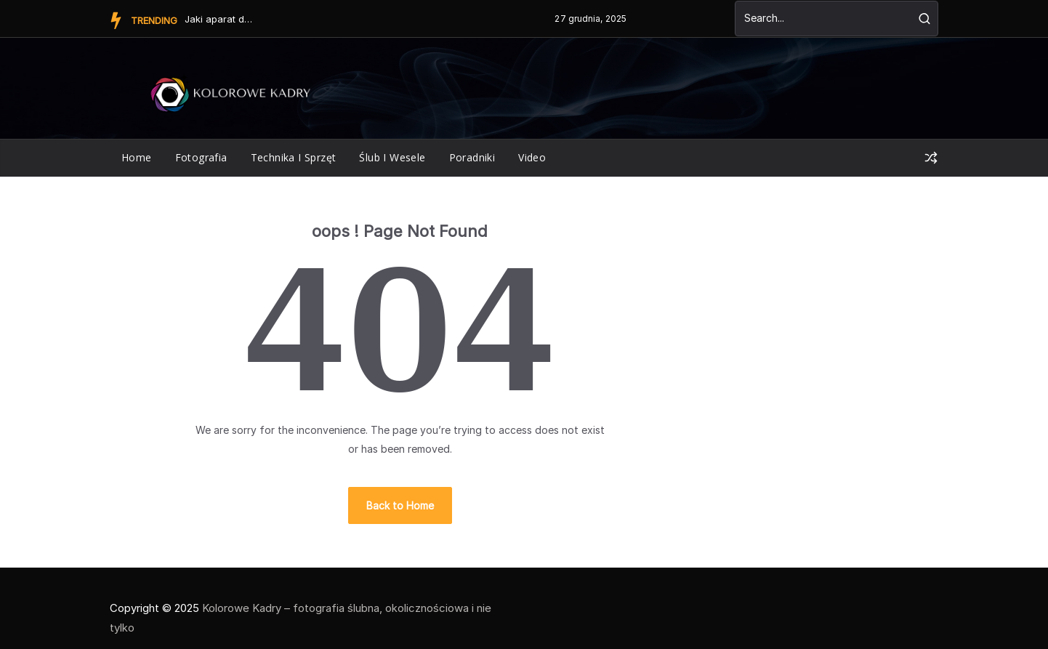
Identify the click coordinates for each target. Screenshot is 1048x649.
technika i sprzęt (293, 157)
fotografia (201, 157)
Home (136, 157)
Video (532, 157)
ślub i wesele (392, 157)
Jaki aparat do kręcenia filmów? (221, 19)
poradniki (472, 157)
